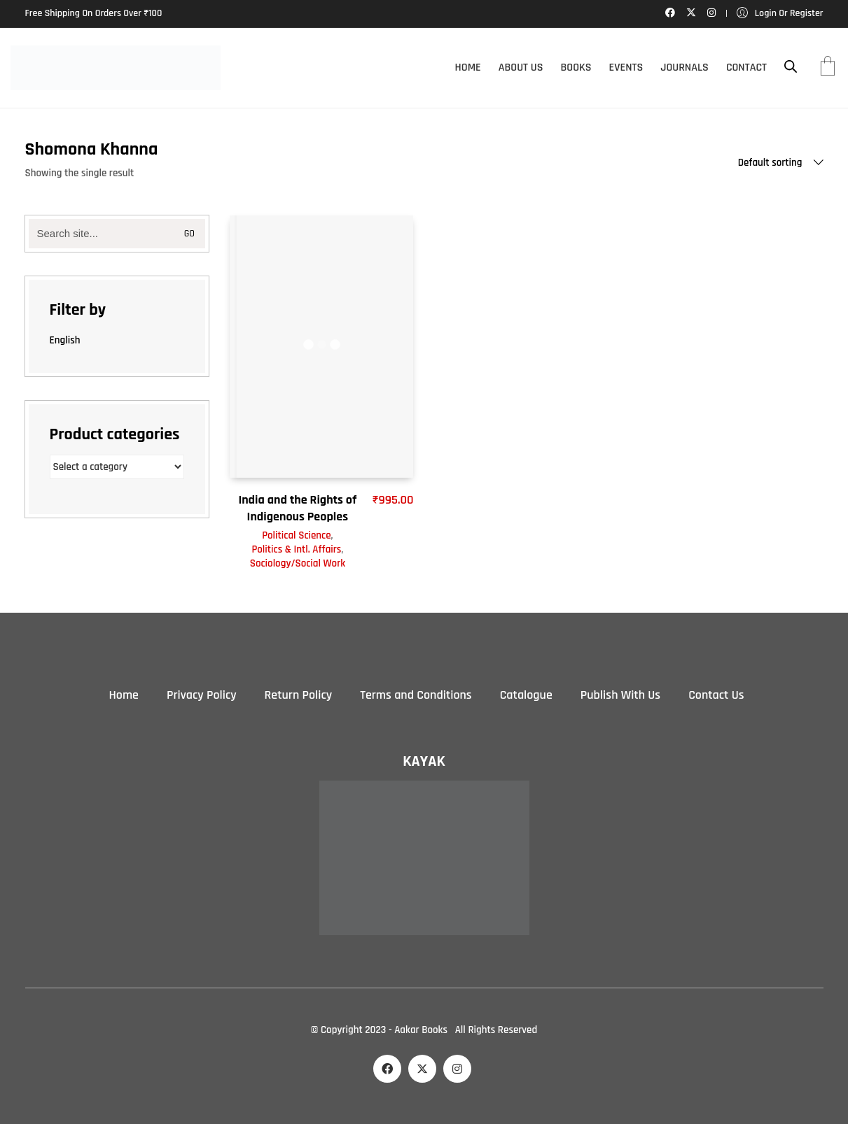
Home (124, 695)
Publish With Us (620, 695)
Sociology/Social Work (297, 563)
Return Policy (299, 695)
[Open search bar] (790, 66)
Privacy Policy (202, 695)
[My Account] (780, 13)
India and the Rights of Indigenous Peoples (297, 508)
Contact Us (716, 695)
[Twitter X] (422, 1069)
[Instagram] (457, 1069)
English (65, 340)
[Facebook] (387, 1069)
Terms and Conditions (415, 695)
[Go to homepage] (116, 67)
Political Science (296, 535)
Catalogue (526, 695)
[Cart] (827, 67)
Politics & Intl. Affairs (296, 549)
